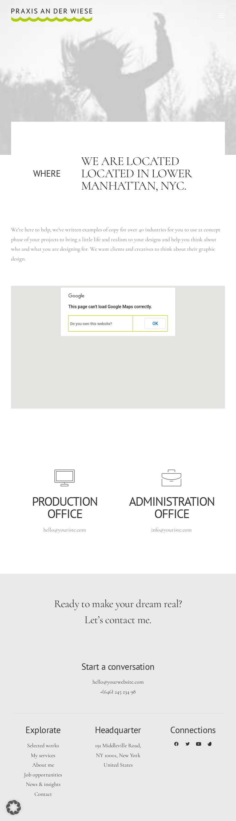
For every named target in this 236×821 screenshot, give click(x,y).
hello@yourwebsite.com (118, 681)
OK (155, 323)
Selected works (43, 745)
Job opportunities (43, 774)
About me (43, 764)
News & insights (43, 784)
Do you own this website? (91, 324)
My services (43, 755)
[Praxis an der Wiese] (51, 15)
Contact (43, 794)
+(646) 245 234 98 (118, 691)
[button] (222, 15)
